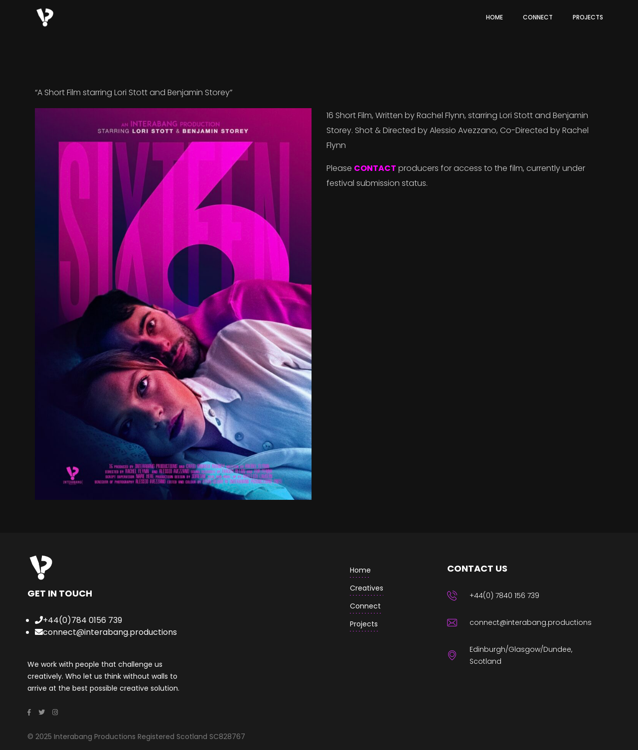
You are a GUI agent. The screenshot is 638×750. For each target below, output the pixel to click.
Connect (365, 606)
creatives (366, 588)
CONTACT (375, 168)
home (360, 570)
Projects (364, 624)
